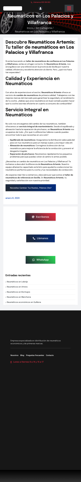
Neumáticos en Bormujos (19, 292)
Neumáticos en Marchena (19, 297)
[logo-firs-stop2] (12, 7)
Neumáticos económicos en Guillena (24, 302)
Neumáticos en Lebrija (18, 282)
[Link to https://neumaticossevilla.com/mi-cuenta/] (40, 8)
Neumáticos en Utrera (17, 287)
